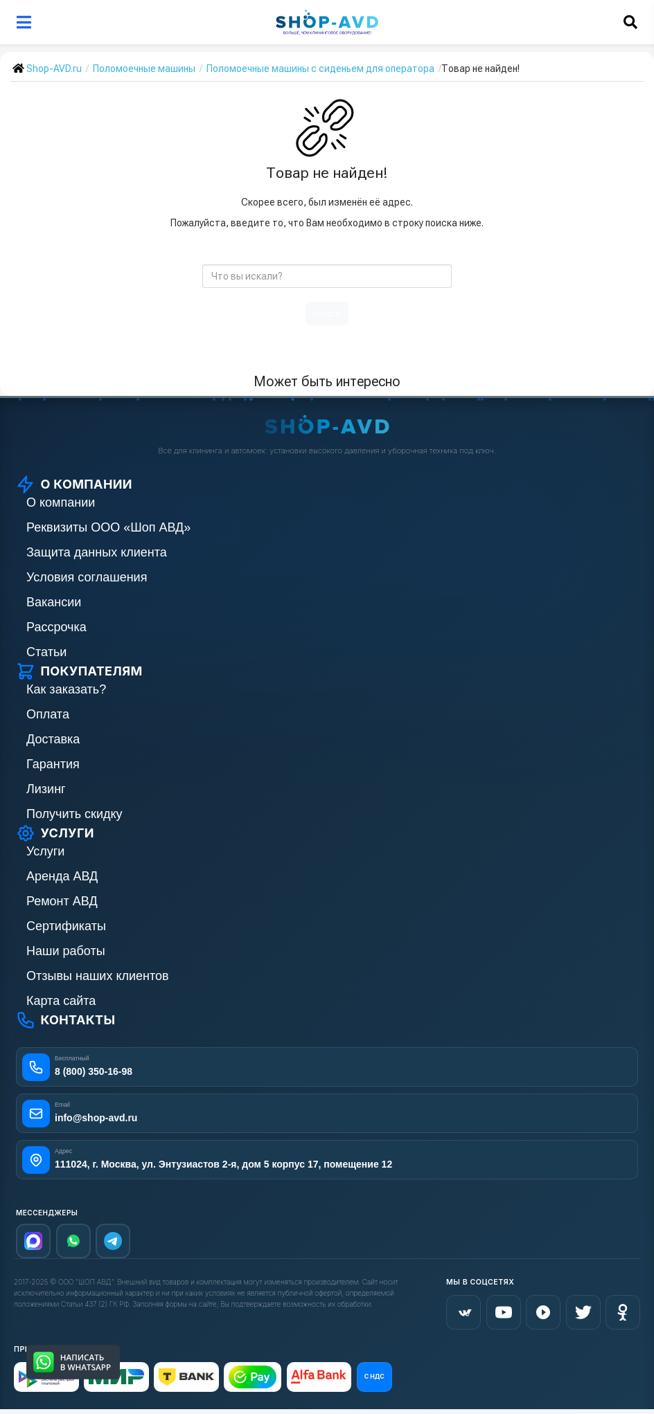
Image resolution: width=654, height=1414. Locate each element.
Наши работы (65, 951)
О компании (60, 502)
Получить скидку (74, 814)
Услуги (45, 851)
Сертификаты (66, 926)
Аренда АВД (62, 876)
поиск (327, 313)
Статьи (46, 652)
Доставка (53, 739)
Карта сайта (61, 1001)
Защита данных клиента (96, 552)
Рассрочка (56, 627)
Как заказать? (66, 689)
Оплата (47, 714)
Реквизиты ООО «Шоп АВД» (108, 527)
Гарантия (53, 764)
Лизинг (46, 789)
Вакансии (53, 602)
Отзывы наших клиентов (97, 976)
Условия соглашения (86, 577)
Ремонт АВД (62, 901)
